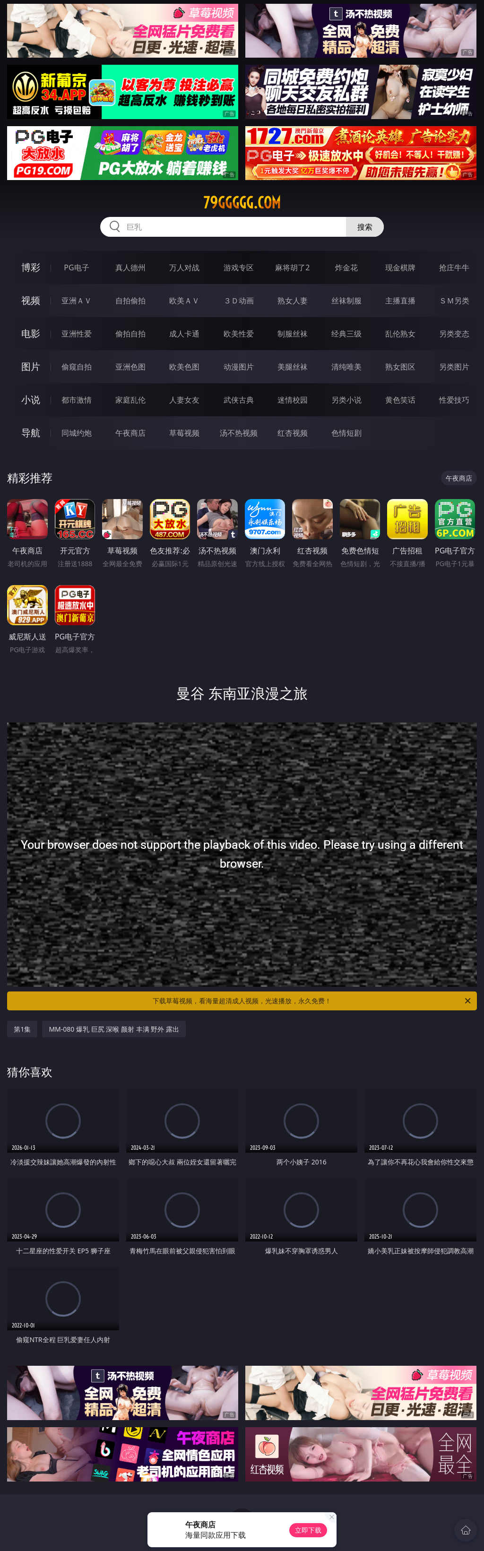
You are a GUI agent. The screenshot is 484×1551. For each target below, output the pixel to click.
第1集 (22, 1029)
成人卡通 (184, 333)
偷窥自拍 (76, 367)
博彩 (30, 267)
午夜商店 (130, 433)
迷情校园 (292, 400)
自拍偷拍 (130, 300)
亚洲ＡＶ (76, 300)
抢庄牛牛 (454, 267)
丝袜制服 (346, 300)
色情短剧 (346, 433)
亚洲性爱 (76, 333)
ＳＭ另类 (454, 300)
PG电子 (76, 267)
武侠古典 (239, 400)
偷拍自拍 (130, 333)
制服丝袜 (292, 333)
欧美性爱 (239, 333)
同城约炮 (76, 433)
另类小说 (346, 400)
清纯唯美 (346, 367)
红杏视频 (292, 433)
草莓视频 (184, 433)
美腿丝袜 (292, 367)
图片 (30, 366)
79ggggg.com (242, 202)
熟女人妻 (292, 300)
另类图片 (454, 367)
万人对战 (184, 267)
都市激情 (76, 400)
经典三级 (346, 333)
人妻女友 (184, 400)
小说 (30, 399)
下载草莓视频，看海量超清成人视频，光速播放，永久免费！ (312, 1001)
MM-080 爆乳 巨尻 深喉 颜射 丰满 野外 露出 (114, 1029)
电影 (30, 333)
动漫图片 (239, 367)
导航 (30, 432)
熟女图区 (400, 367)
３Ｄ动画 (239, 300)
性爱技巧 (454, 400)
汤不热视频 (239, 433)
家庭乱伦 (130, 400)
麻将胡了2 (292, 267)
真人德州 (130, 267)
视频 (30, 300)
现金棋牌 (400, 267)
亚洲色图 (130, 367)
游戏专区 (239, 267)
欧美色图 (184, 367)
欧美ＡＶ (184, 300)
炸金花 (346, 267)
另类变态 (454, 333)
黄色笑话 (400, 400)
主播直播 (400, 300)
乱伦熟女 (400, 333)
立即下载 (308, 1529)
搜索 (364, 227)
